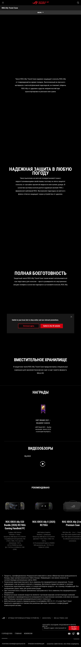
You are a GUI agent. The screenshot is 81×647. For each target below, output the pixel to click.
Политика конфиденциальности (13, 644)
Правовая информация (36, 644)
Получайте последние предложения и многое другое (59, 625)
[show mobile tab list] (40, 12)
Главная (18, 634)
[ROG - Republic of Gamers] (40, 2)
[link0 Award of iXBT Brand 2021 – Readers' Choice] (43, 417)
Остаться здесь (28, 326)
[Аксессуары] (46, 618)
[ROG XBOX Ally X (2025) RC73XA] (43, 512)
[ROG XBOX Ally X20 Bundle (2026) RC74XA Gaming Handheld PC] (14, 512)
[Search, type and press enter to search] (78, 2)
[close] (71, 316)
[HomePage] (3, 618)
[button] (3, 2)
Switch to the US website (51, 326)
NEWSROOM (28, 634)
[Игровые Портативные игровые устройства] (23, 618)
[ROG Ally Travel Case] (61, 618)
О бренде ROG (7, 634)
